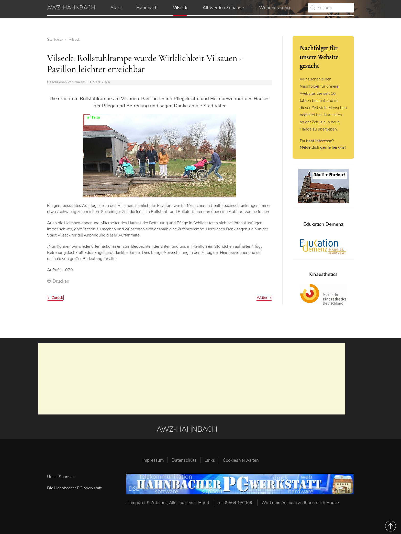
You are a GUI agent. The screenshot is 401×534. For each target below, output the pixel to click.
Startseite (55, 39)
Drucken (58, 281)
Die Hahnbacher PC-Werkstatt (74, 488)
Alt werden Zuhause (223, 8)
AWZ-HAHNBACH (71, 7)
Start (116, 8)
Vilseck (180, 8)
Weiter (264, 297)
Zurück (55, 297)
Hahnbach (147, 8)
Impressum (153, 460)
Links (210, 460)
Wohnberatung (274, 8)
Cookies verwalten (241, 460)
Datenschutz (184, 460)
